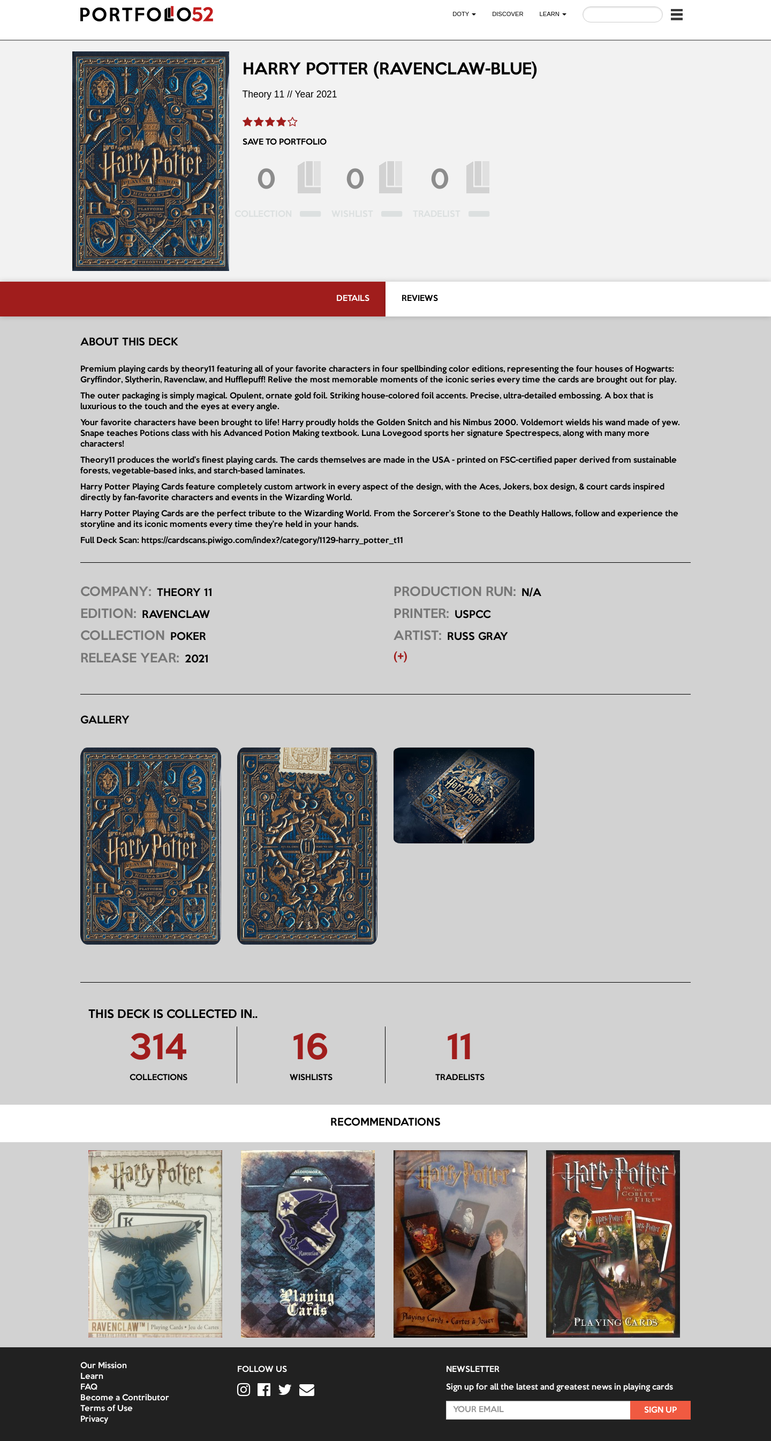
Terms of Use (106, 1409)
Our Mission (103, 1366)
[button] (677, 14)
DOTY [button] (464, 14)
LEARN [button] (553, 14)
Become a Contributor (124, 1398)
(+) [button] (400, 657)
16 (310, 1049)
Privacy (94, 1419)
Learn (91, 1376)
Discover (507, 14)
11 (460, 1049)
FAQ (88, 1387)
